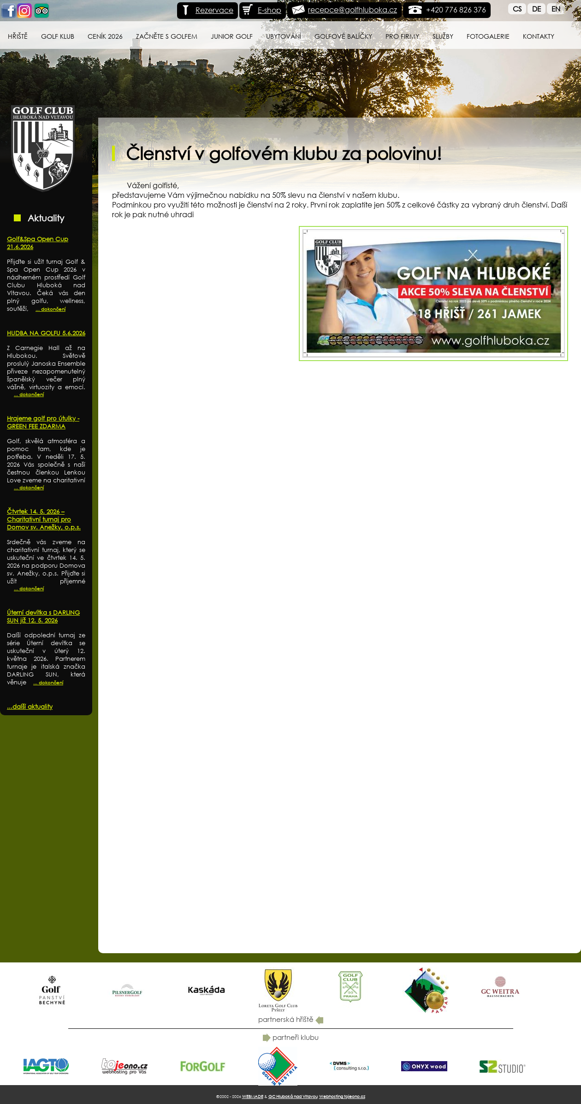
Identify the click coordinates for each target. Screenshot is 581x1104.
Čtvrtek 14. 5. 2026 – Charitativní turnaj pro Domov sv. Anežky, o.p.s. (44, 519)
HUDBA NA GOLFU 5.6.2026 (46, 333)
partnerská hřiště (290, 1019)
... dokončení (50, 309)
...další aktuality (30, 707)
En (555, 8)
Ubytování (283, 36)
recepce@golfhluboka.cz (352, 9)
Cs (517, 8)
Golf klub (57, 36)
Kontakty (538, 36)
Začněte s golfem (166, 36)
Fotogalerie (488, 36)
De (536, 8)
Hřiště (18, 36)
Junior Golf (232, 36)
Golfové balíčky (343, 36)
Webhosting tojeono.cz (342, 1096)
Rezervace (206, 10)
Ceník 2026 (105, 36)
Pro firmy (402, 36)
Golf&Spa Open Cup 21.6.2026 (37, 243)
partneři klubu (291, 1037)
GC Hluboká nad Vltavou (293, 1096)
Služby (443, 36)
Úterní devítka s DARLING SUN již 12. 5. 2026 (43, 616)
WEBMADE (252, 1096)
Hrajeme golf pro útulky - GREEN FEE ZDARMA (43, 422)
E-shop (261, 10)
